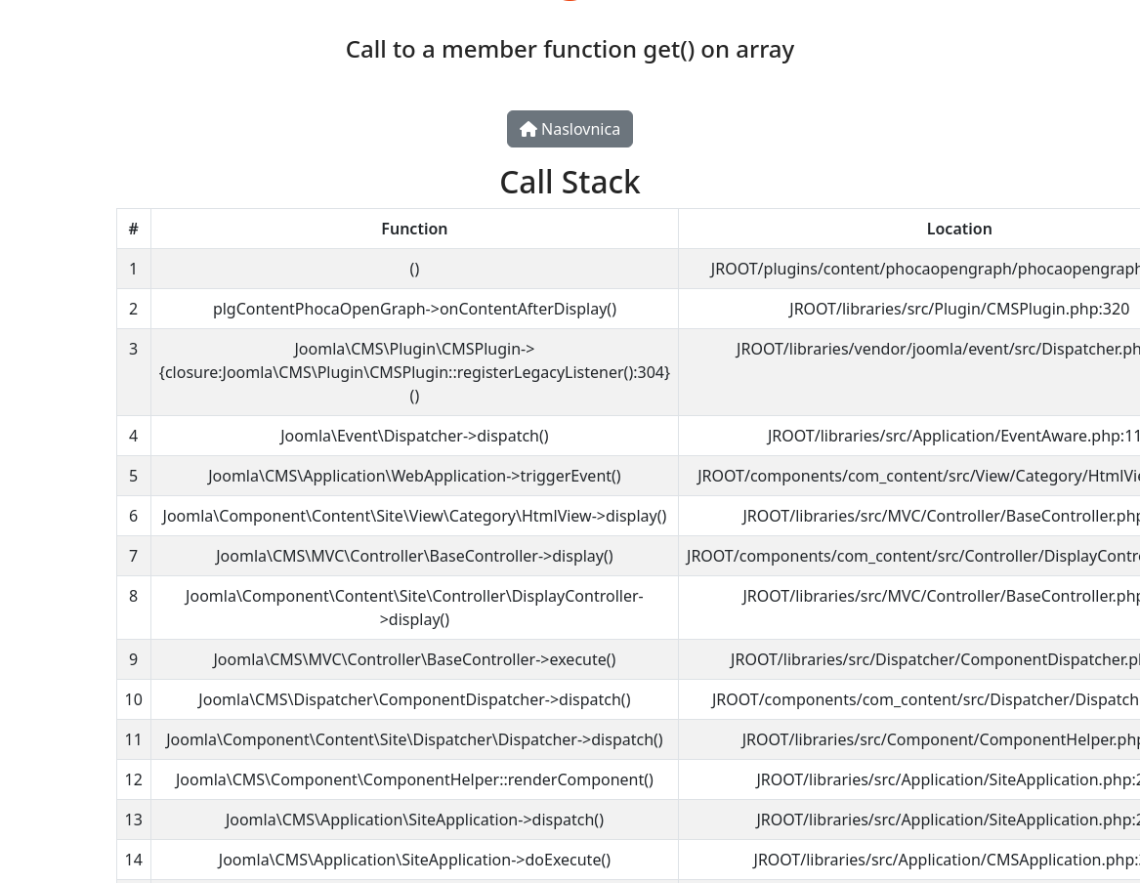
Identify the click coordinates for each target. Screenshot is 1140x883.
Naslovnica (570, 129)
